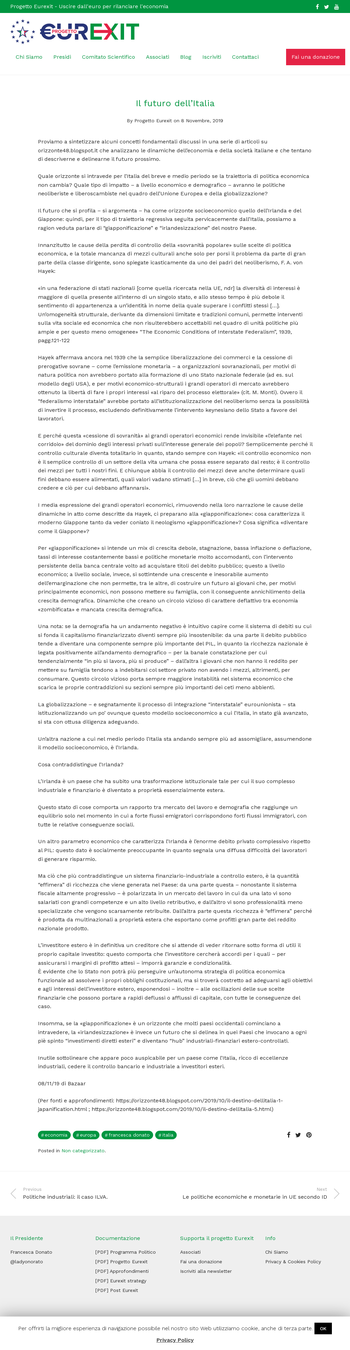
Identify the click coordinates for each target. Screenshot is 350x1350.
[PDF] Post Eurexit (116, 1290)
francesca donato (129, 1135)
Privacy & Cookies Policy (293, 1261)
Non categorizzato (83, 1150)
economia (56, 1135)
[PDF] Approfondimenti (122, 1271)
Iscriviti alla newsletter (206, 1271)
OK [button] (323, 1328)
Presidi (62, 57)
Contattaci (245, 57)
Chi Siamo (29, 57)
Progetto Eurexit (153, 120)
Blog (185, 57)
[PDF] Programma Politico (125, 1252)
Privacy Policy (175, 1340)
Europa (88, 1135)
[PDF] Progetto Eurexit (121, 1261)
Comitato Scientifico (108, 57)
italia (167, 1135)
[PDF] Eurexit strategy (120, 1280)
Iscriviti (211, 57)
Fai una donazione (316, 57)
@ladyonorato (26, 1261)
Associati (157, 57)
